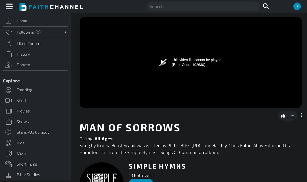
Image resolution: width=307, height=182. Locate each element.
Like (287, 115)
